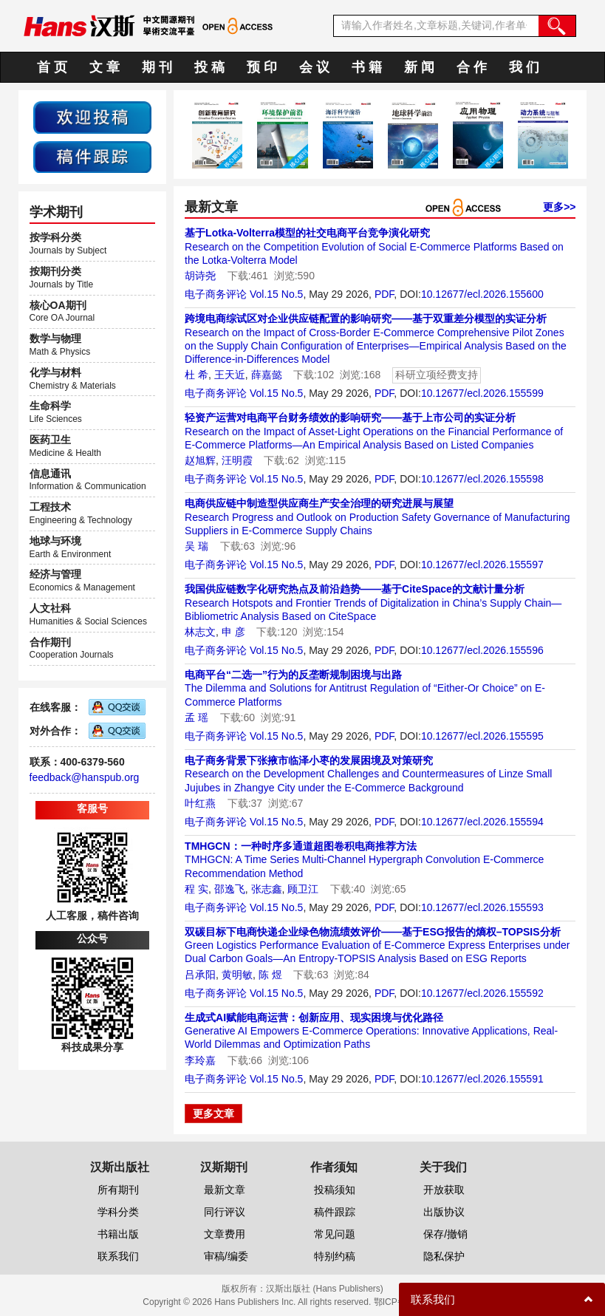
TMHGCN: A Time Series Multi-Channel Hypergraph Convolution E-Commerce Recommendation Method (364, 859)
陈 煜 (270, 975)
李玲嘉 (200, 1060)
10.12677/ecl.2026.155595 (482, 736)
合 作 (472, 67)
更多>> (559, 207)
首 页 (52, 67)
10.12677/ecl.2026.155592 (482, 993)
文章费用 (224, 1234)
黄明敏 (237, 975)
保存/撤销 (445, 1234)
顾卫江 (302, 889)
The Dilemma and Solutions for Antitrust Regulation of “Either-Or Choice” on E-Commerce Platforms (365, 688)
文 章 (104, 67)
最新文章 (224, 1190)
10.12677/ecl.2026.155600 (482, 294)
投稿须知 (334, 1190)
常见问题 (334, 1234)
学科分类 (118, 1212)
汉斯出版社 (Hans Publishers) (324, 1288)
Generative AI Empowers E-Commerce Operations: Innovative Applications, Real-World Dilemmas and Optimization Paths (371, 1031)
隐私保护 (444, 1256)
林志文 (200, 632)
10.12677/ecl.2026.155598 (482, 479)
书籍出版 (118, 1234)
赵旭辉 (200, 460)
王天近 (229, 375)
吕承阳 (200, 975)
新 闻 (419, 67)
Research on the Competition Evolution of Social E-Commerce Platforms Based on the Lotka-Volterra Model (374, 246)
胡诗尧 (200, 276)
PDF (384, 294)
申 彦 (233, 632)
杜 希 (196, 375)
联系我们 (118, 1256)
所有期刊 (118, 1190)
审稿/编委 (226, 1256)
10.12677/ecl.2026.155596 (482, 650)
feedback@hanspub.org (85, 777)
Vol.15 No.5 (276, 294)
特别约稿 (334, 1256)
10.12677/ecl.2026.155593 (482, 907)
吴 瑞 (196, 546)
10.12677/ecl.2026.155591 (482, 1079)
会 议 (314, 67)
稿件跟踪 (334, 1212)
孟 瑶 (196, 717)
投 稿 (209, 67)
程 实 (196, 889)
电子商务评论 (216, 294)
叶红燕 (200, 803)
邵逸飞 (229, 889)
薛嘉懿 (266, 375)
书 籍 (367, 67)
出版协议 (444, 1212)
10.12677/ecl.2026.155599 (482, 393)
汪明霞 (237, 460)
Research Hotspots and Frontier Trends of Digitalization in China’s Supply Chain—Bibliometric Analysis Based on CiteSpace (373, 602)
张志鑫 (266, 889)
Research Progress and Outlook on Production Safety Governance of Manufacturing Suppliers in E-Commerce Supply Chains (377, 516)
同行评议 (224, 1212)
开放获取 (444, 1190)
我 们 (524, 67)
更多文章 (213, 1113)
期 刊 (157, 67)
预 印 (262, 67)
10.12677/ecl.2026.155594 (482, 822)
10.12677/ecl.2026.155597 (482, 564)
